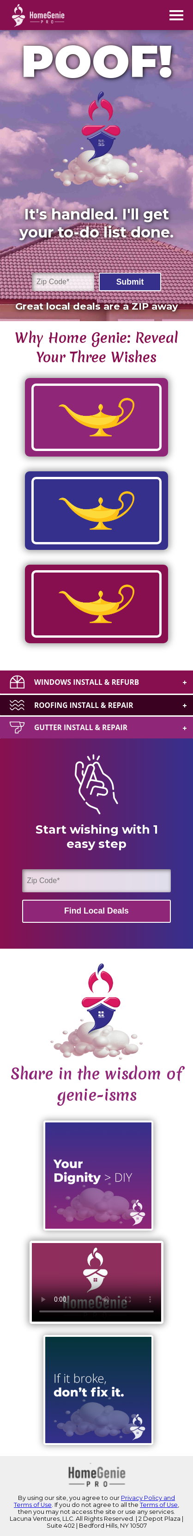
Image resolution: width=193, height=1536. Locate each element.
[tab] (96, 681)
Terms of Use (159, 1504)
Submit (130, 281)
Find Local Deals (96, 910)
